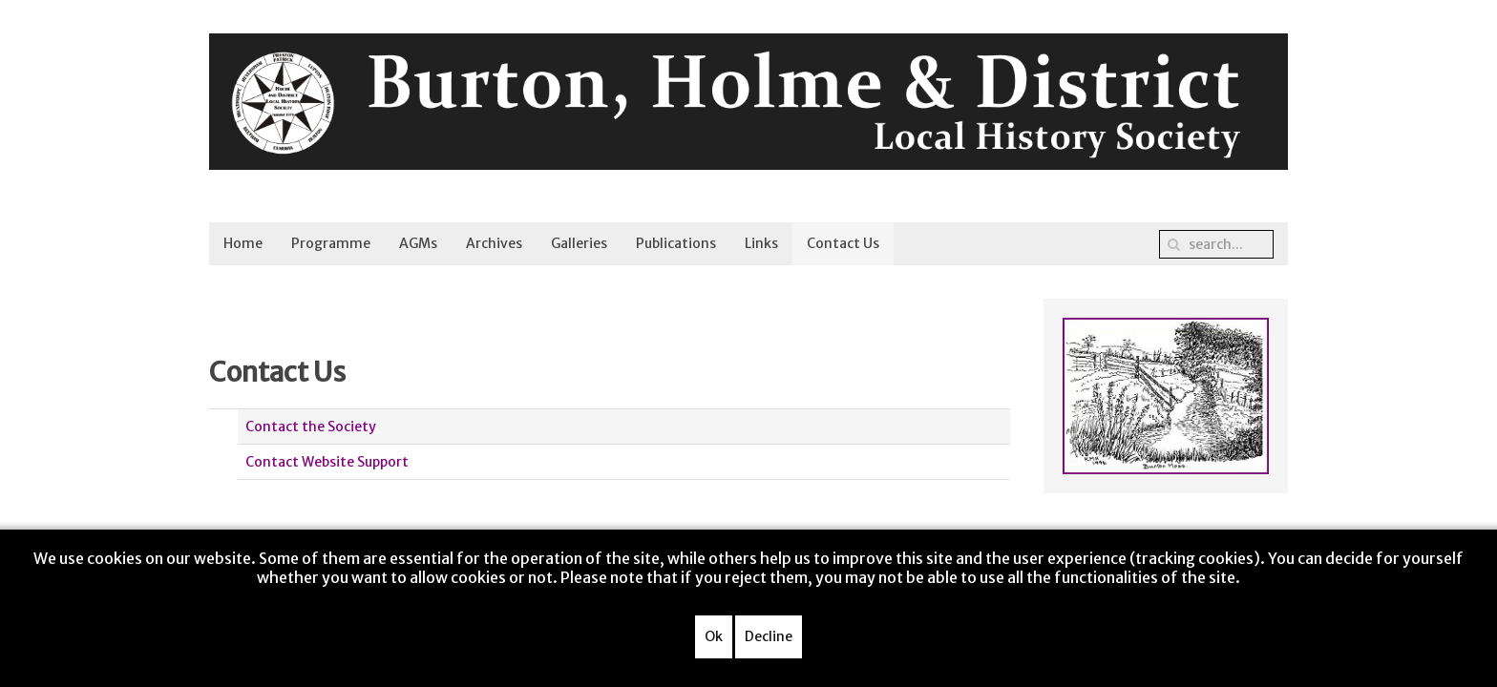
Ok (714, 636)
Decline (768, 636)
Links (761, 243)
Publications (676, 243)
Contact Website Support (327, 461)
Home (243, 243)
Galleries (579, 243)
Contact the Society (310, 426)
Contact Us (843, 243)
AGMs (418, 243)
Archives (494, 243)
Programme (330, 243)
